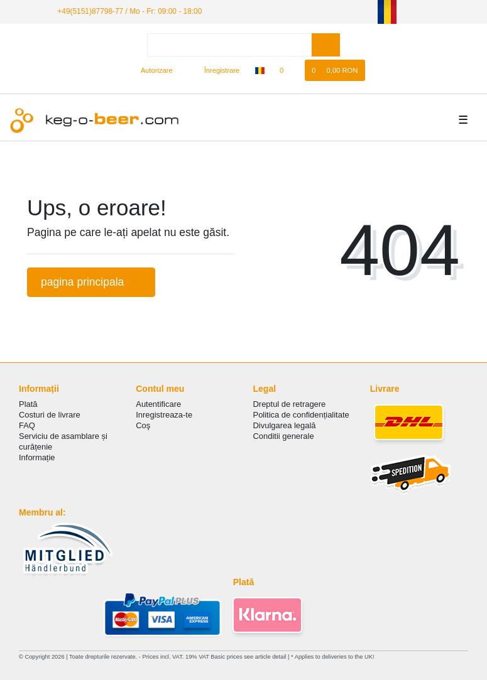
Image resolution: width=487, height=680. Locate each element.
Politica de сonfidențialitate (301, 414)
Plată (28, 404)
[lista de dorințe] (288, 70)
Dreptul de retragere (289, 404)
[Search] (326, 45)
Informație (37, 457)
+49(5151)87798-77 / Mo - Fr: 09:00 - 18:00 (129, 11)
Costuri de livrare (49, 414)
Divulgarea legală (284, 425)
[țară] (259, 70)
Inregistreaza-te (164, 414)
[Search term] (229, 45)
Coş (143, 425)
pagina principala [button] (91, 282)
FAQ (27, 425)
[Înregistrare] (215, 70)
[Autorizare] (151, 70)
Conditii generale (283, 436)
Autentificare (158, 404)
